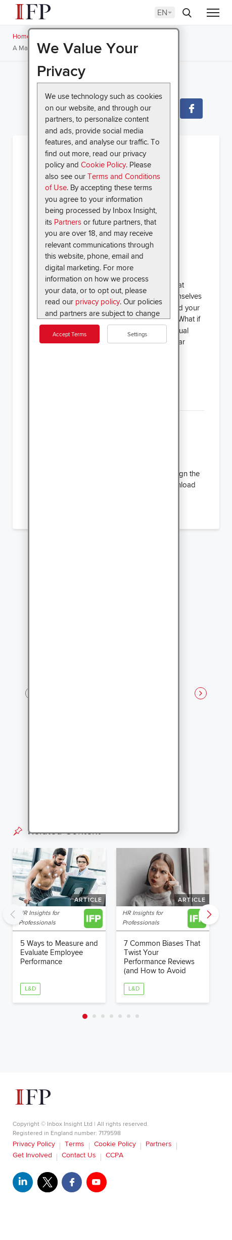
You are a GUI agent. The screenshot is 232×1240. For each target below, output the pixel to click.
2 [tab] (94, 1016)
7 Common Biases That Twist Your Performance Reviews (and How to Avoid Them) (162, 961)
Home (21, 36)
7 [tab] (137, 1016)
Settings (137, 334)
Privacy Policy (34, 1144)
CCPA (114, 1155)
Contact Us (79, 1155)
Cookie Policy (103, 164)
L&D (30, 989)
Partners (67, 222)
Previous (13, 914)
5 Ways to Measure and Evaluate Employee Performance (59, 952)
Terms (74, 1144)
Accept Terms (69, 334)
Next (209, 914)
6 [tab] (128, 1016)
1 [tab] (84, 1016)
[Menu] (213, 13)
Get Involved (32, 1155)
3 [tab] (103, 1016)
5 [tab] (120, 1016)
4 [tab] (111, 1016)
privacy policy (97, 301)
